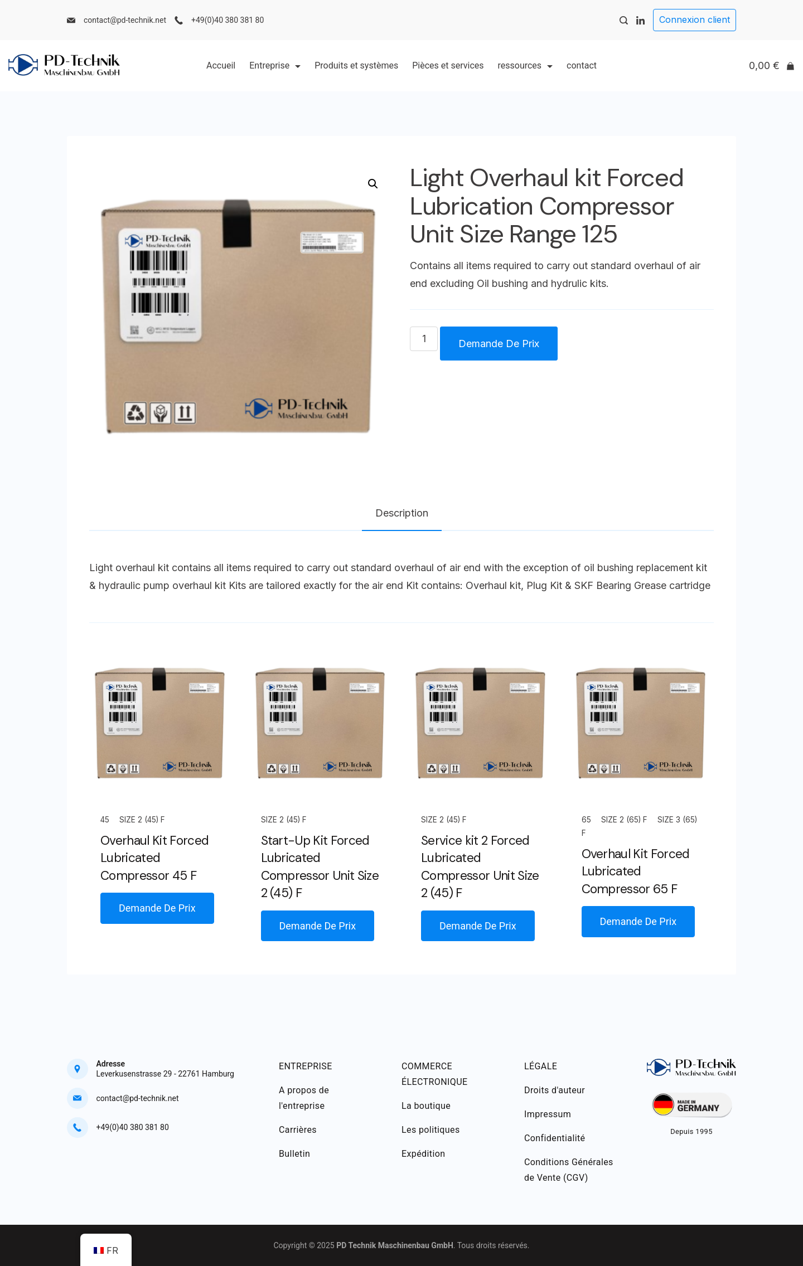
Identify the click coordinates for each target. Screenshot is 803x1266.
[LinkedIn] (640, 20)
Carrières (298, 1129)
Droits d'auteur (554, 1090)
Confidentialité (555, 1138)
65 (586, 819)
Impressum (547, 1114)
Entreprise (275, 65)
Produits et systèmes (356, 65)
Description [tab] (401, 513)
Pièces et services (447, 65)
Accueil (220, 65)
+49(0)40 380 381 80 (227, 20)
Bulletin (294, 1153)
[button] (373, 184)
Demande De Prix (498, 343)
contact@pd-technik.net (125, 20)
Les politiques (431, 1129)
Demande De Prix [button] (157, 908)
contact (582, 65)
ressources (525, 65)
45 (104, 819)
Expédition (424, 1153)
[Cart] (772, 66)
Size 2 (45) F (142, 819)
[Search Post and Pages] (624, 20)
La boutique (426, 1106)
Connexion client (694, 19)
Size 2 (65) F (624, 819)
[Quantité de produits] (424, 339)
